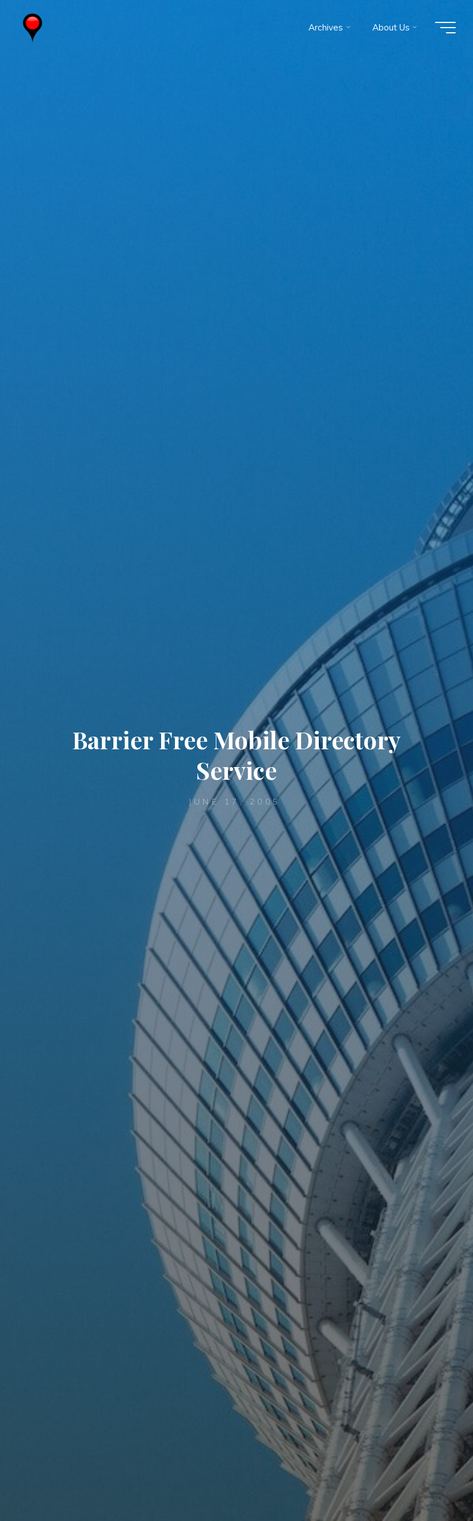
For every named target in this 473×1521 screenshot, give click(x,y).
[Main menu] (445, 27)
